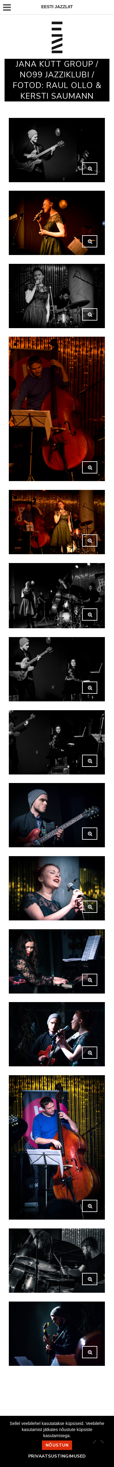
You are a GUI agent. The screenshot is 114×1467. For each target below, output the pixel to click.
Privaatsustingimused (57, 1456)
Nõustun (57, 1445)
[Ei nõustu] (101, 1441)
